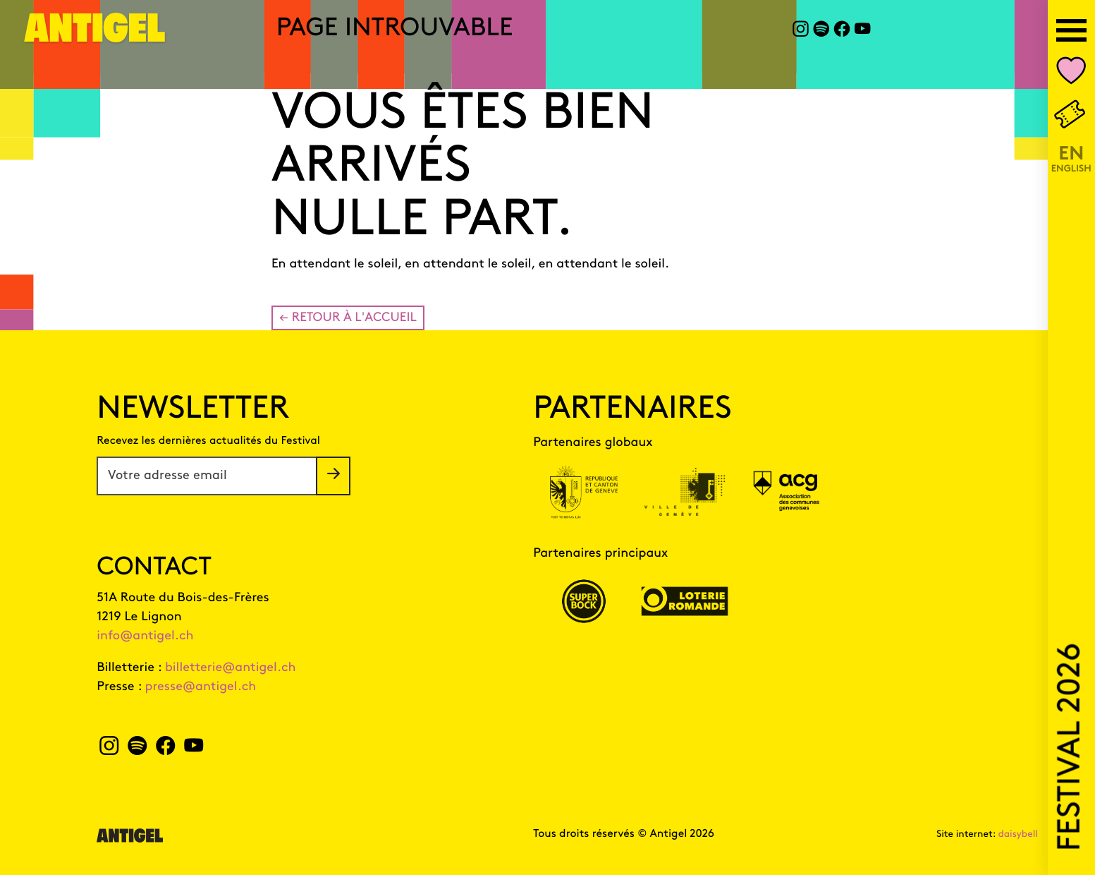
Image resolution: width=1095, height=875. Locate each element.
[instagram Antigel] (800, 31)
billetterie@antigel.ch (230, 668)
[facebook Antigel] (841, 31)
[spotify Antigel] (821, 31)
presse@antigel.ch (201, 687)
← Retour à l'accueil (348, 318)
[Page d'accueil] (95, 36)
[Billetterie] (1071, 115)
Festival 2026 (1071, 747)
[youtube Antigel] (862, 31)
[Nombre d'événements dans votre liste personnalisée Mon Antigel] (1071, 73)
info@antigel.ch (145, 636)
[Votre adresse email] (207, 476)
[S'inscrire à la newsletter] (333, 476)
